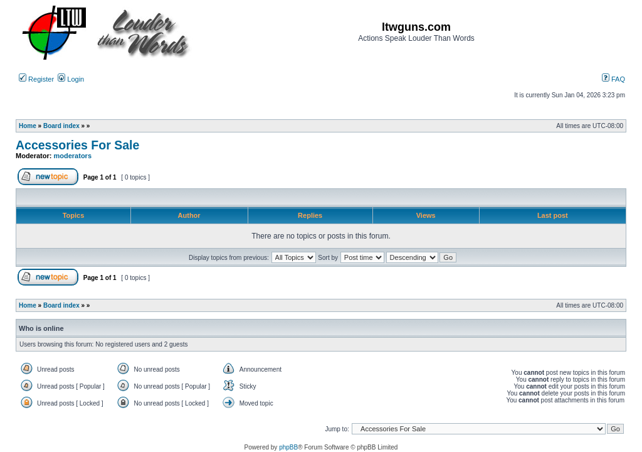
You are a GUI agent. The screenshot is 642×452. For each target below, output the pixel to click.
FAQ (613, 79)
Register (36, 79)
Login (71, 79)
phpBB (288, 447)
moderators (73, 155)
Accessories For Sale (77, 145)
